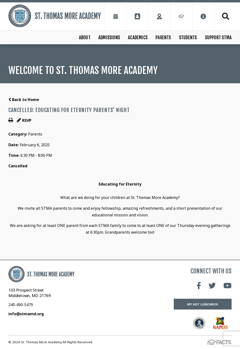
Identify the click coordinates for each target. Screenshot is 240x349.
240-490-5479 (20, 304)
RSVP (24, 120)
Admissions (109, 37)
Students (188, 37)
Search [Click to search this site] (225, 16)
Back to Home (23, 99)
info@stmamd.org (26, 313)
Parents (163, 37)
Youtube (227, 285)
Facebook (199, 285)
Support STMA (218, 37)
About (84, 37)
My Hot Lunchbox (202, 304)
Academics (138, 37)
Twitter (212, 285)
